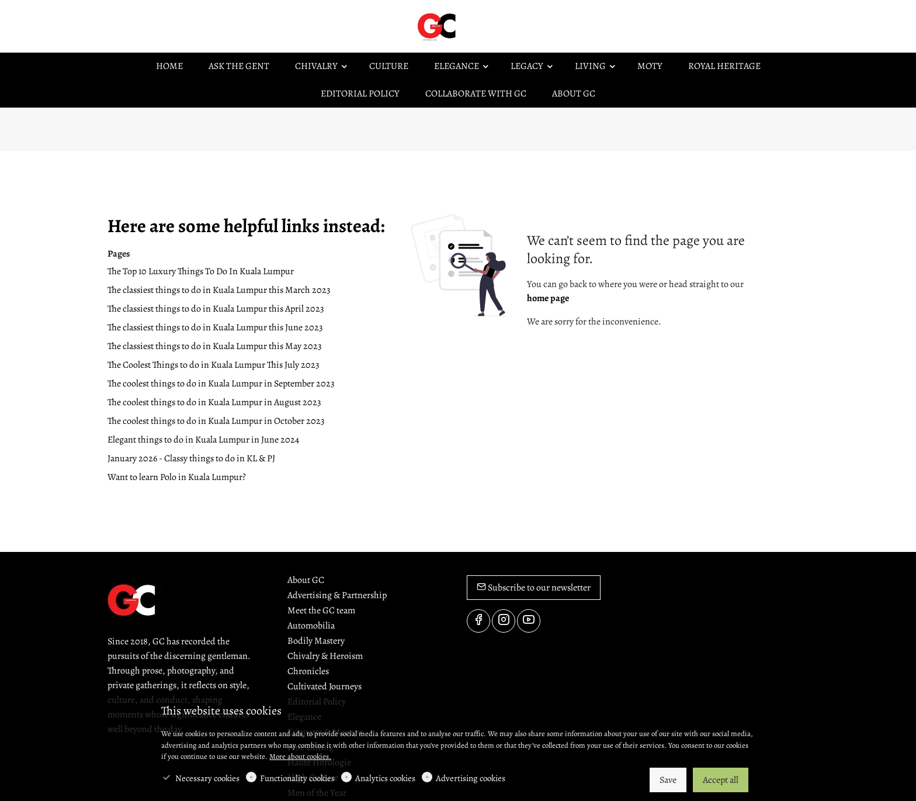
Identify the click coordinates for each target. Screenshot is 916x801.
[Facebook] (478, 621)
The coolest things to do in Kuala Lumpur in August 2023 (214, 402)
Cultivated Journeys (324, 686)
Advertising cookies (470, 778)
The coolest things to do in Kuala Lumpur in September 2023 (221, 383)
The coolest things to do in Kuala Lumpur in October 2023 (216, 421)
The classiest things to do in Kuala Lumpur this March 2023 (219, 290)
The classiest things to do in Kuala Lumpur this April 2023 (215, 308)
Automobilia (311, 625)
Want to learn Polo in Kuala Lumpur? (176, 477)
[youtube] (528, 621)
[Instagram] (503, 621)
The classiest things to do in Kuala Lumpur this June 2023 (215, 327)
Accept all (720, 780)
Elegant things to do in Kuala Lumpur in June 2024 (203, 439)
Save (668, 780)
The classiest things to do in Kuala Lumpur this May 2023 (214, 346)
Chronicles (308, 671)
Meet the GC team (321, 610)
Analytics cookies (385, 778)
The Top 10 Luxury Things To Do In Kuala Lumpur (200, 271)
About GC (305, 580)
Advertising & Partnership (337, 595)
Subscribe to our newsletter (534, 587)
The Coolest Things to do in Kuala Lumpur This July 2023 (213, 364)
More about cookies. (300, 756)
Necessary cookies (207, 778)
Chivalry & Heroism (325, 656)
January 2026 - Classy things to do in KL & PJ (191, 458)
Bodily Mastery (316, 640)
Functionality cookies (297, 778)
